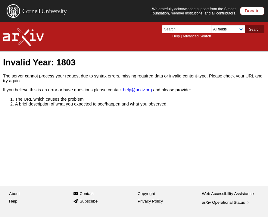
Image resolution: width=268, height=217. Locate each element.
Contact (86, 193)
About (14, 193)
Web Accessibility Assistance (228, 193)
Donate (252, 10)
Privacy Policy (150, 201)
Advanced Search (196, 36)
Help (176, 36)
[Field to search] (228, 29)
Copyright (146, 193)
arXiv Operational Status (226, 202)
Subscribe (88, 201)
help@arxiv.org (137, 89)
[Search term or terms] (188, 29)
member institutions (186, 13)
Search (254, 29)
